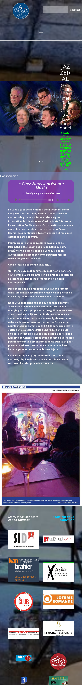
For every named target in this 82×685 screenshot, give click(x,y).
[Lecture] (15, 199)
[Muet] (57, 200)
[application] (41, 199)
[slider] (64, 199)
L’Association (9, 176)
